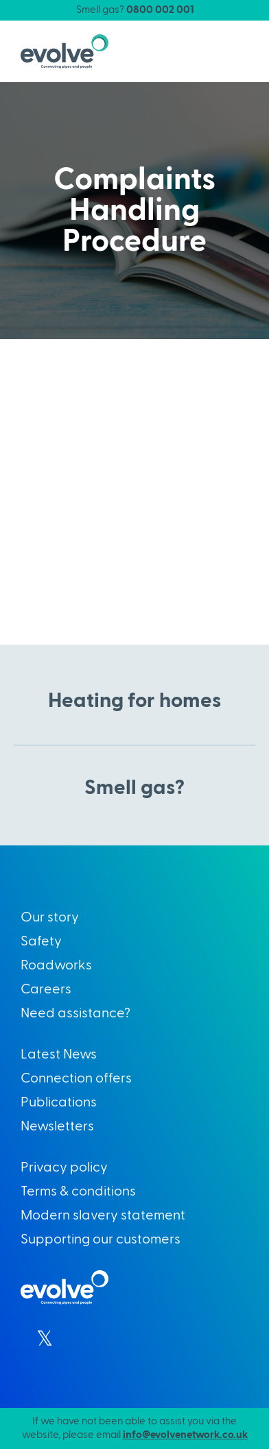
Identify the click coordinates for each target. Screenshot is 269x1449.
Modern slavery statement (103, 1215)
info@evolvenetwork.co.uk (185, 1435)
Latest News (59, 1054)
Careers (46, 989)
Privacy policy (64, 1167)
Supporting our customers (100, 1239)
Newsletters (57, 1126)
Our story (50, 917)
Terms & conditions (78, 1191)
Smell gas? (135, 10)
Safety (41, 941)
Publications (59, 1102)
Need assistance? (75, 1013)
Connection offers (76, 1078)
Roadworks (56, 965)
